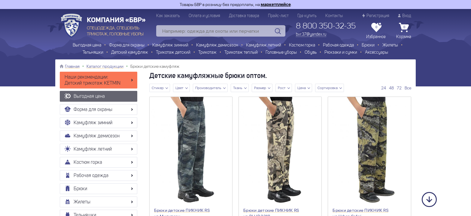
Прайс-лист (278, 16)
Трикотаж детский (173, 52)
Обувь (311, 52)
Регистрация (375, 16)
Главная (72, 66)
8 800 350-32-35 (326, 26)
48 (391, 88)
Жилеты (390, 45)
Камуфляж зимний (170, 45)
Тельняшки (93, 52)
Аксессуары (376, 52)
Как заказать (168, 16)
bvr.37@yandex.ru (311, 34)
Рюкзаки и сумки (340, 52)
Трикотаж (207, 52)
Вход (404, 16)
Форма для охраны (126, 45)
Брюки (368, 45)
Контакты (334, 16)
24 (383, 88)
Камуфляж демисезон (217, 45)
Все (408, 88)
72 (399, 88)
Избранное (376, 31)
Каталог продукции (105, 66)
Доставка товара (244, 16)
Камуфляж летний (263, 45)
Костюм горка (302, 45)
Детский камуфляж (129, 52)
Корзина (403, 31)
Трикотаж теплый (241, 52)
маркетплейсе (276, 4)
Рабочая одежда (338, 45)
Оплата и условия (204, 16)
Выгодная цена (87, 45)
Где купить (307, 16)
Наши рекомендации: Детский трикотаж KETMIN (92, 80)
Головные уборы (281, 52)
